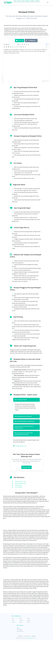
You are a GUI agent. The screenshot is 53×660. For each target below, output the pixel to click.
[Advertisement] (26, 34)
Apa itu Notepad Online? (26, 419)
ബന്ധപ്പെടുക (19, 649)
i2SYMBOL (32, 1)
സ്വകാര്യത (20, 655)
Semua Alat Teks (20, 651)
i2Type (20, 641)
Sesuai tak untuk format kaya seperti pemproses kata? (26, 446)
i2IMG (19, 1)
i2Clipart (28, 639)
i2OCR (23, 1)
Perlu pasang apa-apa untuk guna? (26, 436)
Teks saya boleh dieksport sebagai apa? (26, 441)
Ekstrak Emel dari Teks (20, 503)
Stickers (28, 641)
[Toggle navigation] (47, 2)
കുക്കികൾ (33, 655)
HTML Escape (18, 505)
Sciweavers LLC (30, 657)
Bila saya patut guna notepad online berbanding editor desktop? (26, 453)
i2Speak (13, 641)
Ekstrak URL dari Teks (20, 501)
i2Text (13, 639)
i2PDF (15, 1)
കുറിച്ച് (18, 647)
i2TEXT (27, 1)
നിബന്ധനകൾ (27, 655)
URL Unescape (18, 506)
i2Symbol (21, 639)
